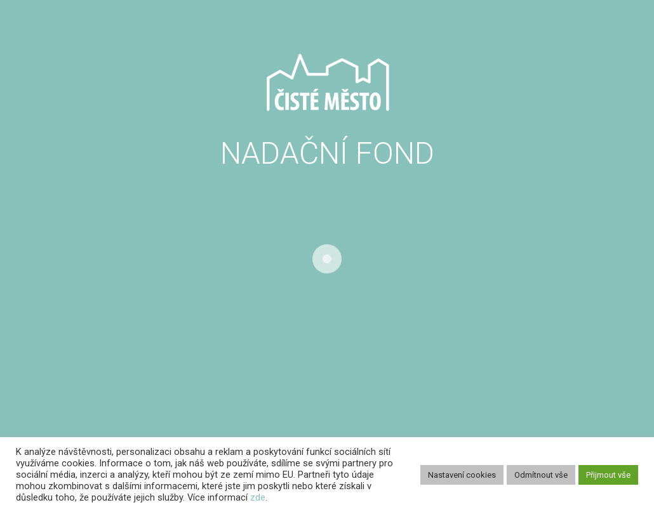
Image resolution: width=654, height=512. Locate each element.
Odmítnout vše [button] (541, 475)
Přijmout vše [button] (608, 475)
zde (257, 497)
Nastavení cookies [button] (462, 475)
